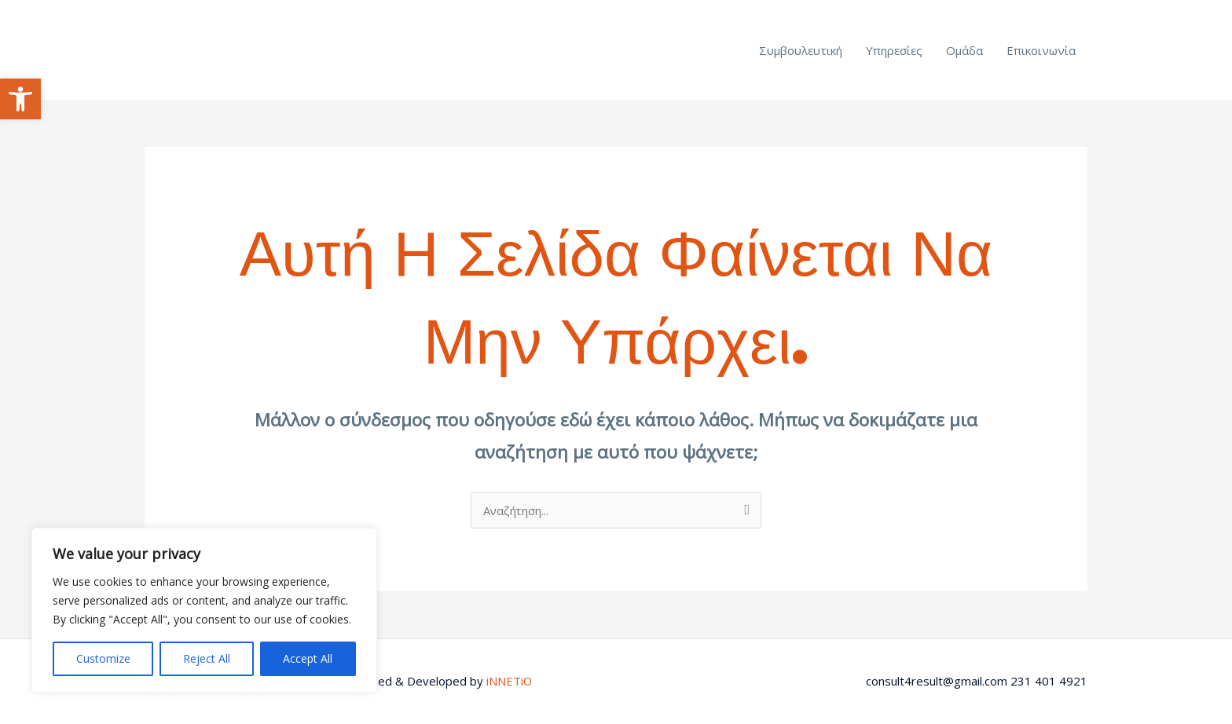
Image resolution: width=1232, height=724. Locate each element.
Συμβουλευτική (800, 50)
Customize (103, 658)
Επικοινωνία (1041, 50)
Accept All (307, 658)
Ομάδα (964, 50)
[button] (20, 99)
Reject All (206, 658)
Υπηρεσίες (894, 50)
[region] (204, 610)
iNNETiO (509, 681)
